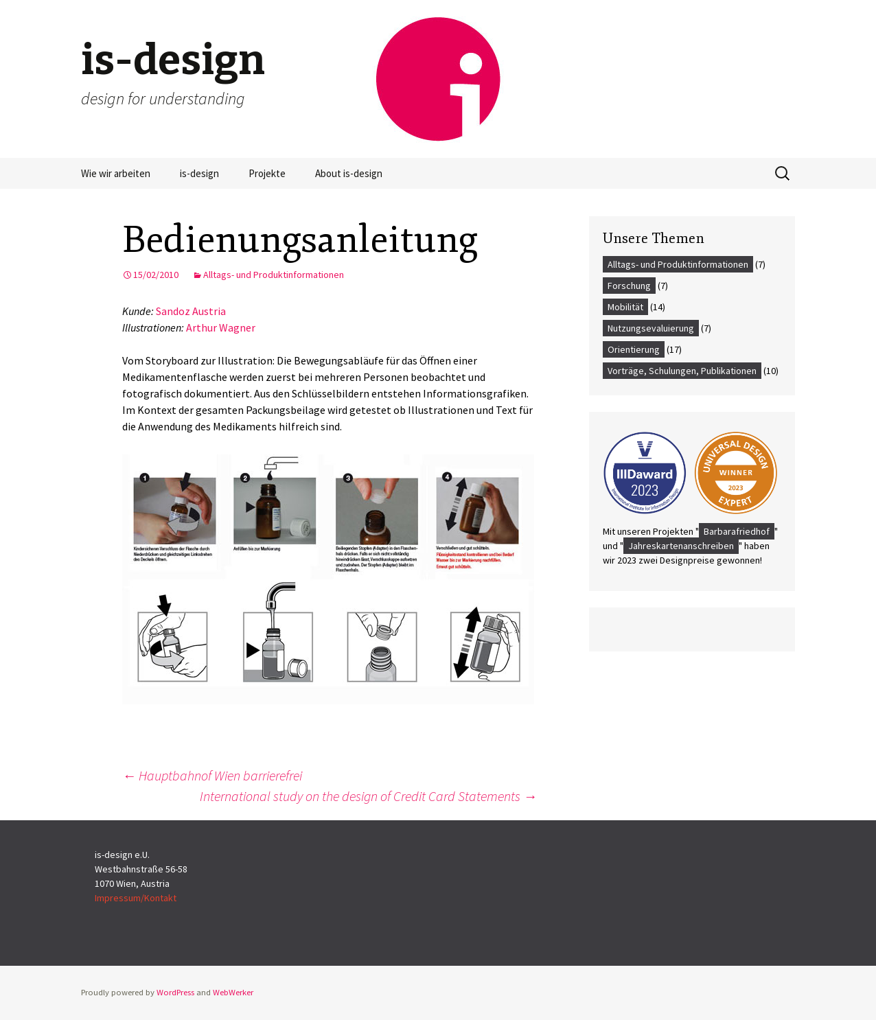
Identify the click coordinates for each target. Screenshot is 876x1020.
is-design (199, 173)
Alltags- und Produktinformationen (273, 274)
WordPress (175, 992)
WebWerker (233, 992)
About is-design (348, 173)
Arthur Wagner (220, 327)
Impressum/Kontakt (135, 898)
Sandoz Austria (191, 311)
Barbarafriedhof (737, 531)
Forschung (629, 285)
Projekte (267, 173)
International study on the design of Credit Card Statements (368, 795)
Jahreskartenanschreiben (681, 546)
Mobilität (625, 307)
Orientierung (634, 349)
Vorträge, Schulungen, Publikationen (682, 370)
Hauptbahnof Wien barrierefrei (212, 775)
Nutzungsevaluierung (651, 328)
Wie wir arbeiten (115, 173)
